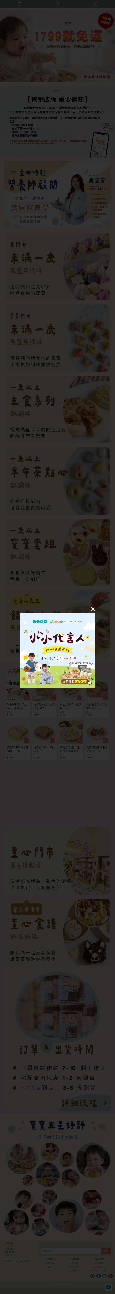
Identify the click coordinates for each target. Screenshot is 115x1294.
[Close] (93, 609)
